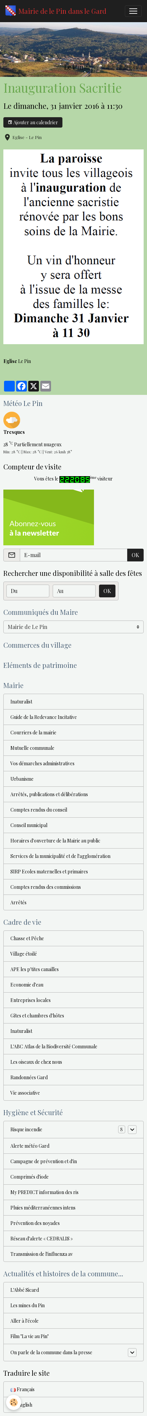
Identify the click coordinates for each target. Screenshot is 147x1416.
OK (135, 554)
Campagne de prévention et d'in (43, 1161)
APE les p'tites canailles (34, 969)
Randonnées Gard (29, 1077)
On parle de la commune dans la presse (51, 1352)
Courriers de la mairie (33, 732)
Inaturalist (21, 701)
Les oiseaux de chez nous (36, 1062)
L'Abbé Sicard (24, 1290)
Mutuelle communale (32, 748)
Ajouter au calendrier (33, 122)
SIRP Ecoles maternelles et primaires (49, 871)
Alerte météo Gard (29, 1146)
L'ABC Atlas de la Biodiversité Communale (53, 1046)
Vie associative (25, 1093)
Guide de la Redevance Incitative (43, 717)
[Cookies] (13, 1402)
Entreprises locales (30, 1000)
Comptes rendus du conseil (38, 810)
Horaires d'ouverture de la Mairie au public (55, 840)
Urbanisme (22, 779)
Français (22, 1389)
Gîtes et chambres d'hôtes (37, 1015)
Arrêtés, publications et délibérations (49, 794)
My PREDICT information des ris (44, 1192)
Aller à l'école (24, 1321)
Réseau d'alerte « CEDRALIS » (41, 1238)
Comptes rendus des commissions (45, 887)
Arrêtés (18, 902)
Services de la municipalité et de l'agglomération (60, 856)
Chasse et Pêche (27, 938)
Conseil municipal (28, 825)
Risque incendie (26, 1129)
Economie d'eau (26, 984)
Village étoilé (23, 954)
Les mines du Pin (27, 1305)
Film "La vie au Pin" (29, 1336)
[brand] (55, 11)
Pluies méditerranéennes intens (43, 1207)
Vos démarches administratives (42, 763)
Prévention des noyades (35, 1223)
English (21, 1405)
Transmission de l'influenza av (41, 1254)
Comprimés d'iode (29, 1177)
